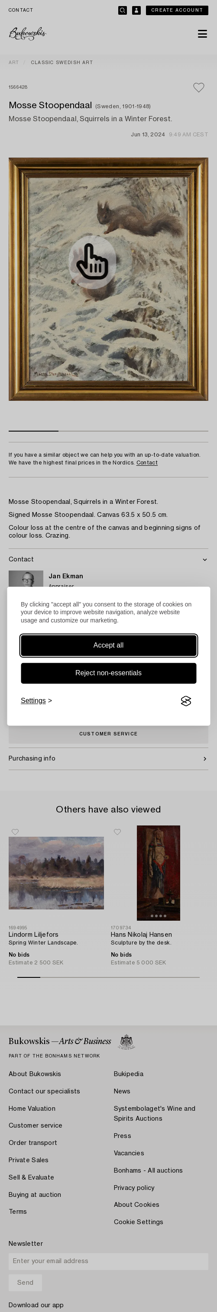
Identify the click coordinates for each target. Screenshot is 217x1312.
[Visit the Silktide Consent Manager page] (185, 701)
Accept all (108, 645)
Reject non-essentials (108, 673)
